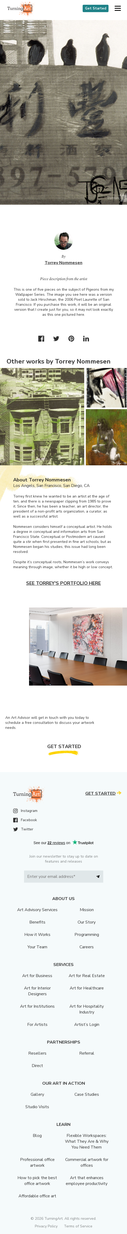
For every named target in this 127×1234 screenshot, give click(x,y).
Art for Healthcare (87, 988)
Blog (37, 1136)
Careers (86, 947)
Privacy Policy (46, 1226)
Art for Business (37, 976)
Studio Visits (37, 1107)
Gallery (37, 1094)
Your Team (37, 947)
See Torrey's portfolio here (63, 583)
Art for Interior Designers (37, 991)
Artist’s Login (86, 1024)
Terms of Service (78, 1226)
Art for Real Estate (87, 976)
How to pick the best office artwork (37, 1181)
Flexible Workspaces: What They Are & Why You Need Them (87, 1141)
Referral (86, 1053)
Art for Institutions (37, 1006)
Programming (86, 935)
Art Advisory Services (37, 910)
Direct (37, 1066)
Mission (87, 910)
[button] (117, 8)
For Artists (37, 1024)
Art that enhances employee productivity (86, 1181)
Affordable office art (37, 1196)
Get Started (95, 8)
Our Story (87, 922)
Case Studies (86, 1094)
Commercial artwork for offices (86, 1162)
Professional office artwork (37, 1162)
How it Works (37, 935)
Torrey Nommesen (63, 263)
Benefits (37, 922)
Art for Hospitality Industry (86, 1009)
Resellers (37, 1053)
